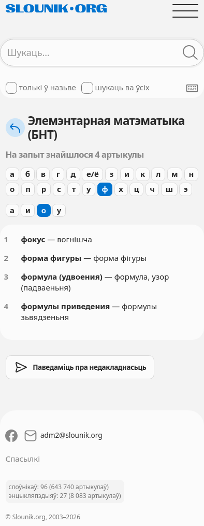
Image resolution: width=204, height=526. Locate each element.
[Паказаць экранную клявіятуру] (192, 88)
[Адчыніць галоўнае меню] (185, 10)
